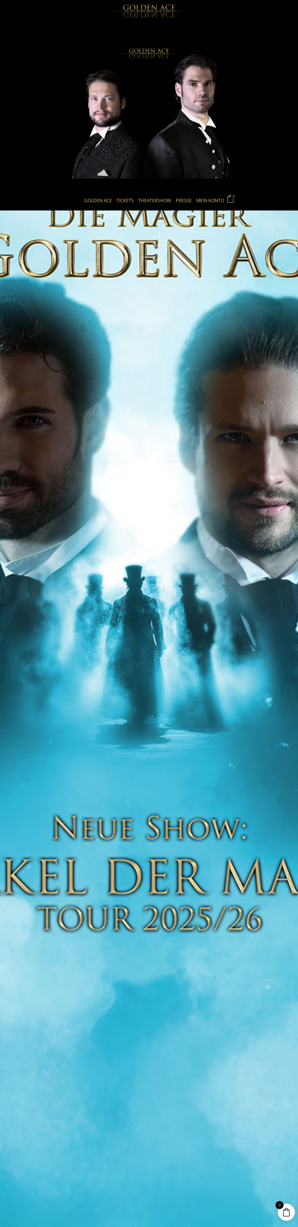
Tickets (125, 200)
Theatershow (154, 200)
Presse (184, 200)
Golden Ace (98, 200)
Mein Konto (210, 200)
